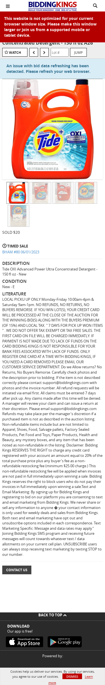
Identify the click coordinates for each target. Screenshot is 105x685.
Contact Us (16, 570)
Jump (78, 52)
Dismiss (72, 676)
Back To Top (52, 614)
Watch (15, 52)
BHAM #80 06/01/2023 (20, 251)
